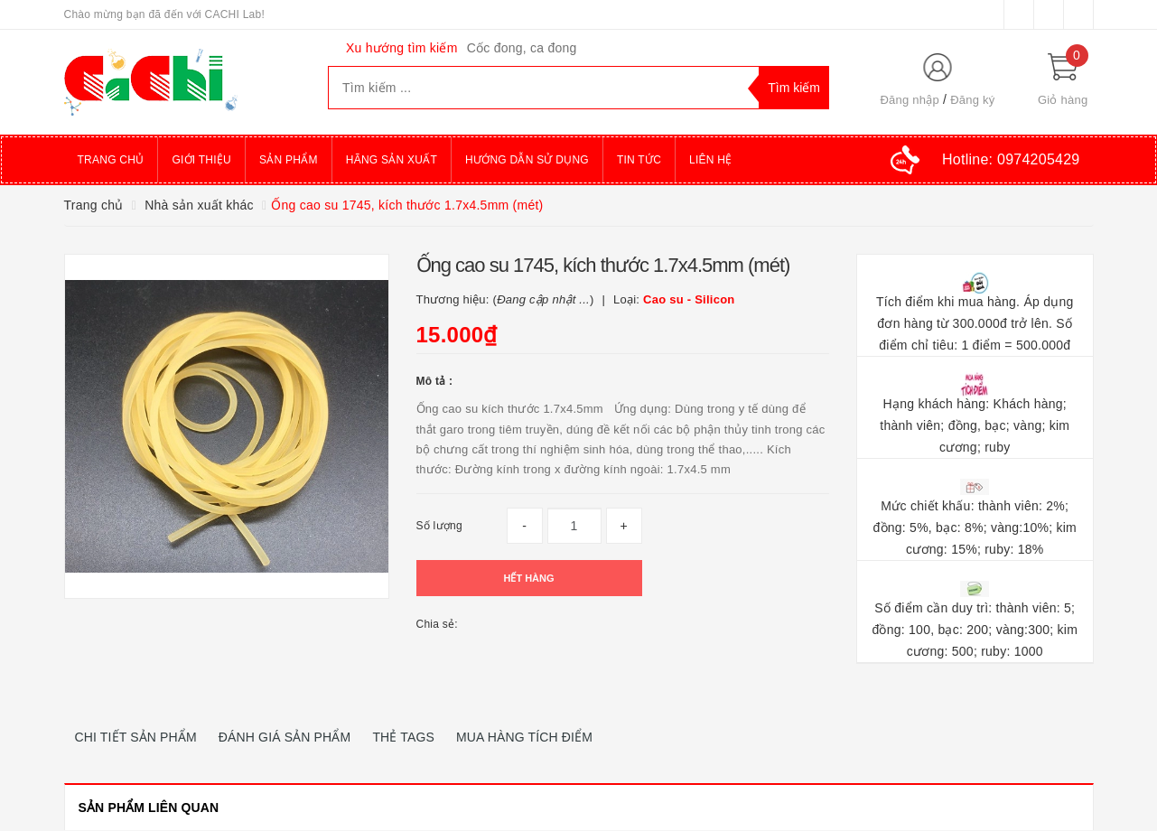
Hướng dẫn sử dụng (527, 160)
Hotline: (1010, 159)
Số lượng (439, 525)
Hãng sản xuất (391, 160)
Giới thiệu (201, 160)
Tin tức (639, 160)
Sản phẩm (288, 160)
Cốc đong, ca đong (522, 48)
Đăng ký (972, 100)
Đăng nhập (909, 100)
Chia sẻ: (437, 624)
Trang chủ (111, 160)
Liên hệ (710, 160)
